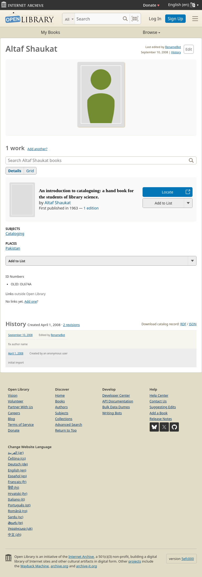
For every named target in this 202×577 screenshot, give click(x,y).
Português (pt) (19, 505)
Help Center (159, 395)
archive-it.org (86, 566)
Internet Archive (81, 556)
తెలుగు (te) (15, 522)
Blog (11, 418)
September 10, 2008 (20, 335)
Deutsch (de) (18, 464)
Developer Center (116, 395)
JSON (192, 324)
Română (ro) (17, 510)
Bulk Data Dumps (116, 407)
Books (60, 401)
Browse (130, 32)
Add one (30, 301)
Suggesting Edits (163, 407)
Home (60, 395)
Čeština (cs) (17, 458)
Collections (64, 418)
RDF (183, 324)
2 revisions (71, 324)
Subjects (61, 413)
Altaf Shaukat (57, 203)
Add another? (37, 149)
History (176, 52)
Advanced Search (68, 424)
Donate (151, 5)
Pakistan (13, 248)
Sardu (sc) (15, 517)
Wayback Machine (35, 566)
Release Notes (161, 418)
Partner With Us (20, 407)
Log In (155, 19)
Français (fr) (17, 481)
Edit (188, 49)
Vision (12, 395)
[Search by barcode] (135, 18)
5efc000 (187, 558)
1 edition (91, 208)
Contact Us (158, 401)
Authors (61, 407)
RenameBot (173, 47)
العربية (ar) (15, 452)
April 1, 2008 (15, 353)
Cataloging (15, 233)
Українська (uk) (20, 528)
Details (14, 170)
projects (134, 561)
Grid (30, 170)
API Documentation (117, 401)
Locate (167, 192)
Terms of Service (21, 424)
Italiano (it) (16, 499)
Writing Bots (112, 413)
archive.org (59, 566)
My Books (50, 32)
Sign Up (175, 19)
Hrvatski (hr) (17, 493)
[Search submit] (125, 18)
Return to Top (66, 430)
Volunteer (15, 401)
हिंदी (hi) (13, 487)
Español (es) (17, 476)
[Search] (98, 18)
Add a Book (159, 413)
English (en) (17, 470)
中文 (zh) (14, 534)
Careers (14, 413)
